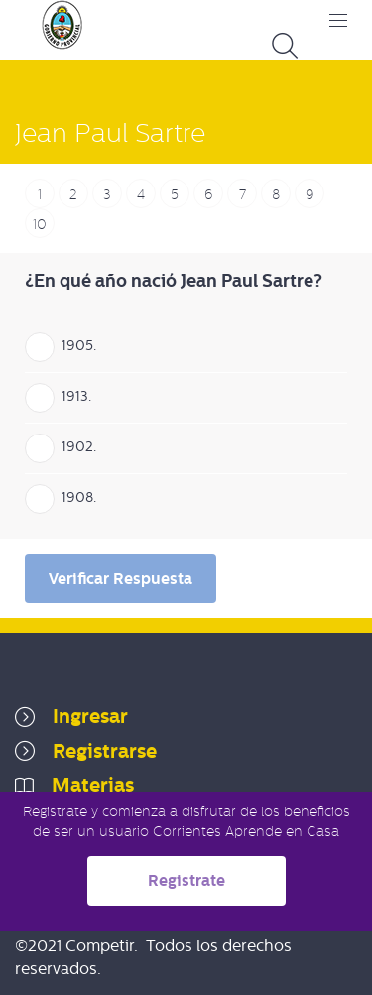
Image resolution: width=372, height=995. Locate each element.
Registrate (186, 880)
